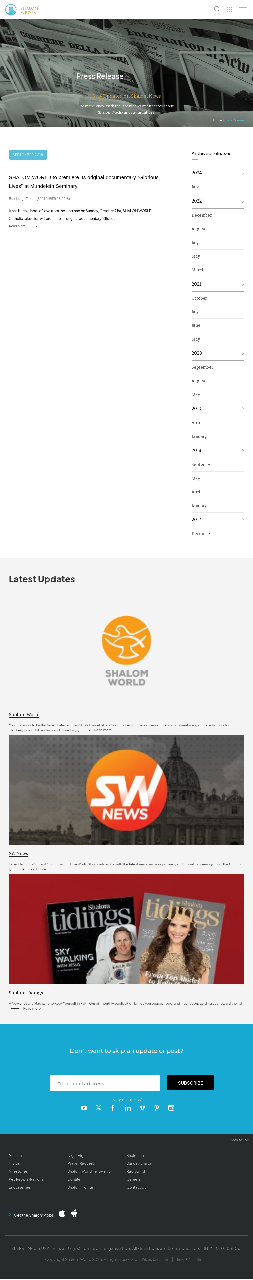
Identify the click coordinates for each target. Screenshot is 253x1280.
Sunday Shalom (139, 1164)
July (195, 187)
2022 (197, 201)
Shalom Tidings (81, 1188)
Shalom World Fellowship (89, 1172)
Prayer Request (81, 1164)
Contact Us (136, 1188)
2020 (197, 353)
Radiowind (135, 1172)
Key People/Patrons (26, 1180)
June (196, 325)
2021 (196, 284)
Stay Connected (128, 1100)
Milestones (18, 1172)
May (196, 256)
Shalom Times (138, 1156)
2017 (196, 519)
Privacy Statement (155, 1261)
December (202, 215)
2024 (197, 173)
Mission (15, 1156)
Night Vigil (76, 1156)
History (15, 1164)
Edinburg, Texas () (39, 199)
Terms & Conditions (190, 1261)
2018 (196, 450)
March (198, 269)
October (199, 298)
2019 (197, 408)
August (198, 229)
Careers (133, 1180)
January (199, 436)
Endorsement (21, 1188)
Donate (74, 1180)
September (202, 367)
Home (217, 120)
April (197, 422)
